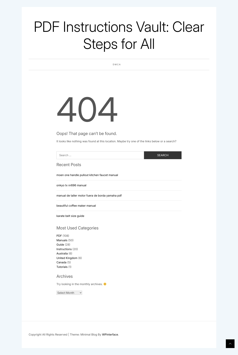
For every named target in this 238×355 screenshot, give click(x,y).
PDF (59, 235)
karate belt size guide (70, 216)
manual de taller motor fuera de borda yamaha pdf (89, 195)
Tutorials (62, 267)
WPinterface (110, 334)
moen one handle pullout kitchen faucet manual (87, 175)
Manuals (61, 240)
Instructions (64, 249)
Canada (61, 262)
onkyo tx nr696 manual (71, 185)
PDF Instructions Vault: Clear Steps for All (119, 35)
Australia (62, 253)
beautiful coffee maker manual (76, 205)
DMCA (117, 64)
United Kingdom (66, 258)
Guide (60, 244)
